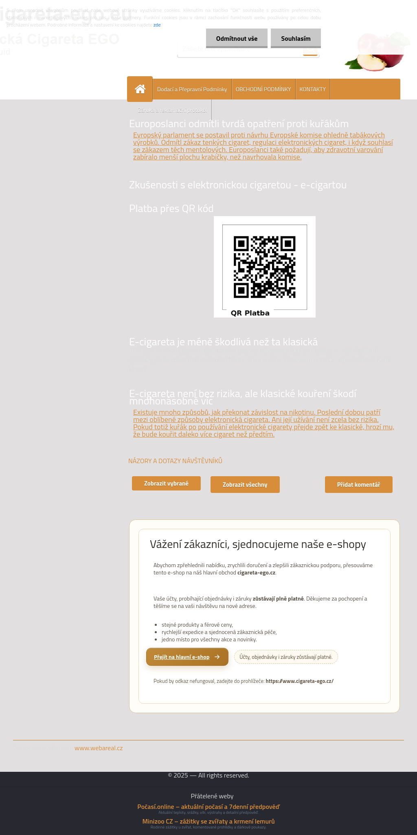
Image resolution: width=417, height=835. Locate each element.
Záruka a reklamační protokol (172, 110)
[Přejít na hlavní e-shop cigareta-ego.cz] (187, 657)
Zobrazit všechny (245, 484)
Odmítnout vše (237, 38)
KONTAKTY (313, 89)
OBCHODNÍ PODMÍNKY (263, 89)
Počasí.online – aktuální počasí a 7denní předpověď (208, 806)
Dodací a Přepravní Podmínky (192, 89)
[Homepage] (143, 89)
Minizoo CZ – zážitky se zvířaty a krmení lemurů (208, 821)
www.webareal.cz (99, 748)
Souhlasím (296, 38)
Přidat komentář (358, 484)
